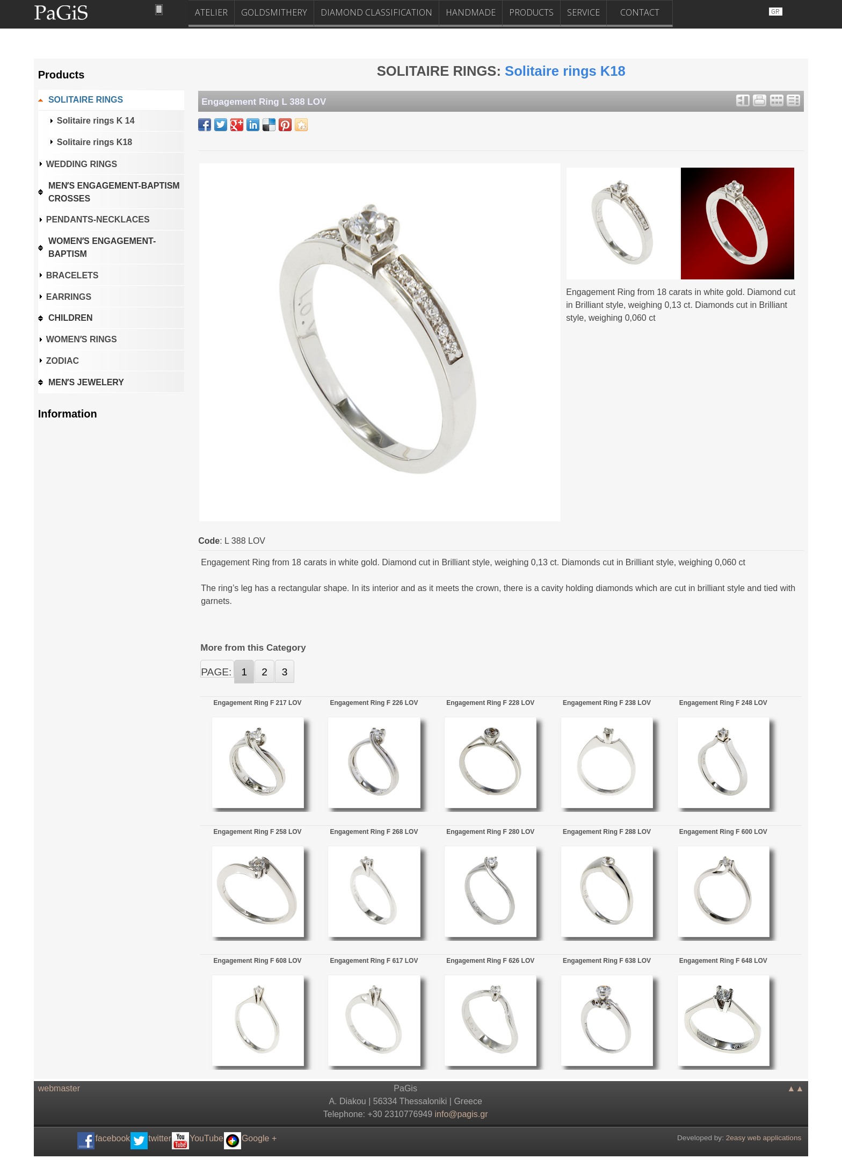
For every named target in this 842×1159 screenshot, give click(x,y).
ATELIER (211, 12)
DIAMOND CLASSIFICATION (376, 12)
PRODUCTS (531, 12)
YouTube (206, 1138)
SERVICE (583, 12)
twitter (159, 1138)
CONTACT (639, 12)
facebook (112, 1138)
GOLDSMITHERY (274, 12)
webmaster (59, 1088)
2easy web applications (764, 1138)
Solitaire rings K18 (565, 70)
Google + (259, 1138)
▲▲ (795, 1088)
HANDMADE (471, 12)
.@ (461, 1114)
